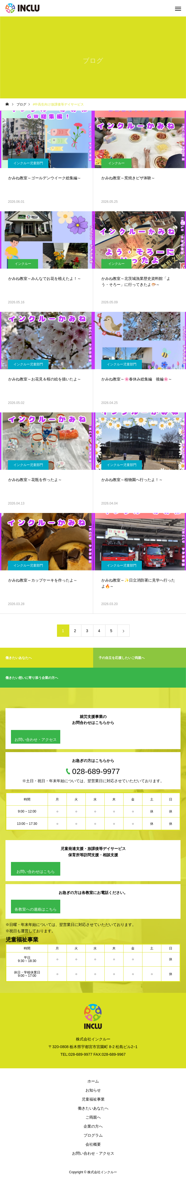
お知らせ (93, 1090)
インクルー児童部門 (28, 163)
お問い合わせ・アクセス (36, 739)
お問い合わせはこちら (35, 871)
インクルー (116, 163)
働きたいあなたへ (93, 1108)
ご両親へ (93, 1117)
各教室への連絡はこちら (36, 909)
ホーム (93, 1081)
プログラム (93, 1135)
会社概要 (93, 1144)
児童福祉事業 (93, 1099)
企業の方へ (93, 1126)
